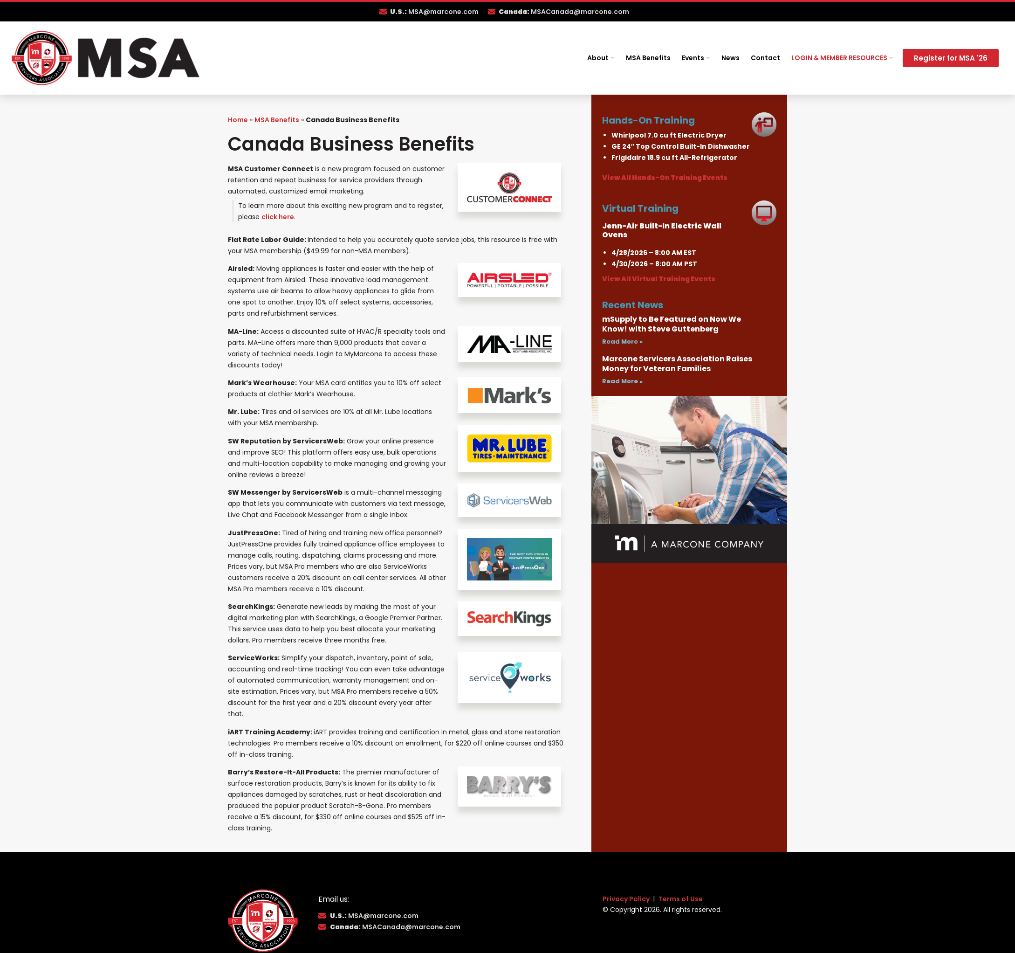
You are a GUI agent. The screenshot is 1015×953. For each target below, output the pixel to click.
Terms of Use (680, 899)
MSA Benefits (648, 57)
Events (696, 58)
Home (238, 119)
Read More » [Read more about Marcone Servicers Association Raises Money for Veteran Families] (622, 381)
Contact (765, 57)
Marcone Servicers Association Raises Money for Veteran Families (677, 363)
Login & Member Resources (842, 58)
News (730, 57)
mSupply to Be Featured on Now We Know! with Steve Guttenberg (671, 324)
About (601, 58)
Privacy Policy (627, 899)
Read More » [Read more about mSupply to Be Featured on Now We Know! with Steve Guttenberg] (622, 341)
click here (277, 216)
